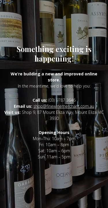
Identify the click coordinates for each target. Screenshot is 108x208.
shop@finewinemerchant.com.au (63, 106)
